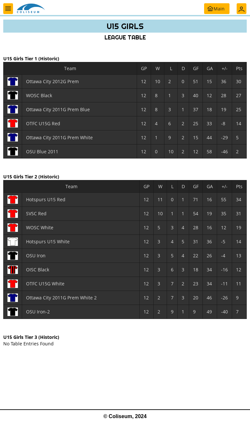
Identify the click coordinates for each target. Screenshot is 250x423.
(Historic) (48, 58)
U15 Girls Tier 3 (20, 337)
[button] (8, 8)
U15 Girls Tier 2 (20, 177)
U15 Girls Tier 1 (20, 58)
